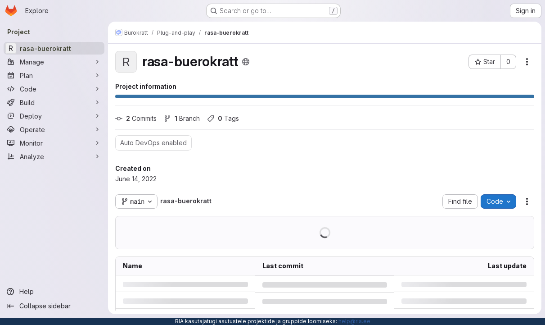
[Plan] (54, 75)
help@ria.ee (354, 321)
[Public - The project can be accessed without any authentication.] (245, 61)
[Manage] (54, 61)
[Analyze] (54, 156)
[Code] (54, 88)
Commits (136, 118)
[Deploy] (54, 116)
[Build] (54, 102)
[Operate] (54, 129)
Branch (182, 118)
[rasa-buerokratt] (54, 48)
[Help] (54, 291)
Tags (223, 118)
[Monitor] (54, 143)
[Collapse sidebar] (54, 306)
